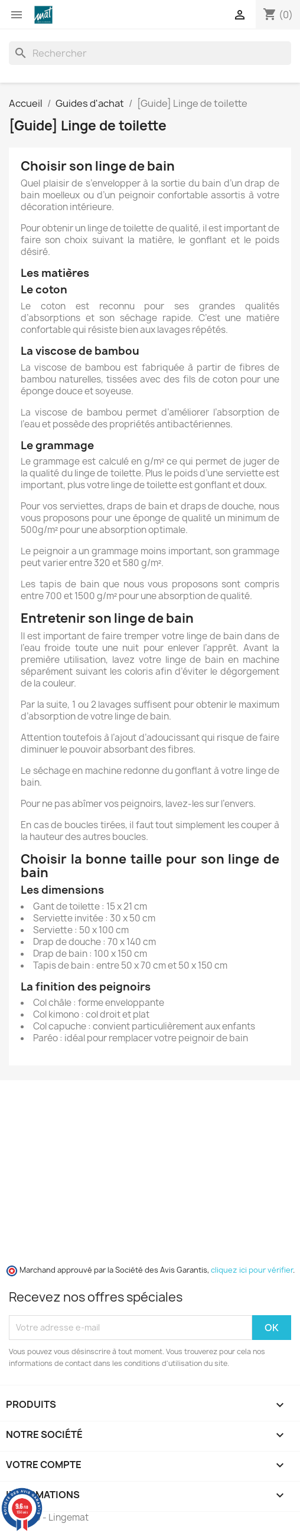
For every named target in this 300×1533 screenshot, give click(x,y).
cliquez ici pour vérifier (252, 1270)
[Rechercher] (150, 53)
